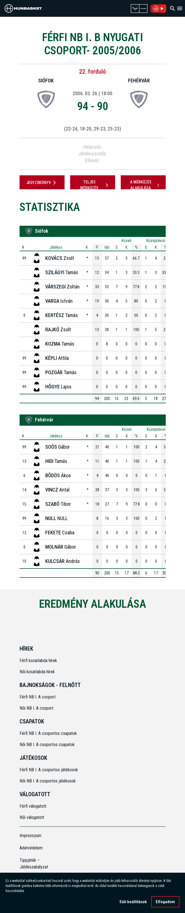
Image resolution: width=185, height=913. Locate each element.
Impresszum (30, 835)
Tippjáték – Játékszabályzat (34, 864)
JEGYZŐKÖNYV (42, 182)
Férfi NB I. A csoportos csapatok (49, 733)
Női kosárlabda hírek (37, 671)
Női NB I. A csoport (36, 708)
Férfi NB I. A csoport (38, 697)
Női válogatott (32, 817)
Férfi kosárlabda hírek (38, 660)
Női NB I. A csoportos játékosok (48, 781)
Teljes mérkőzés (95, 185)
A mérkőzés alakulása (145, 185)
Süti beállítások (133, 902)
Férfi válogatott (33, 806)
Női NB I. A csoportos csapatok (48, 744)
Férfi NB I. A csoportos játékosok (49, 769)
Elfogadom (165, 902)
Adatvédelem (31, 848)
